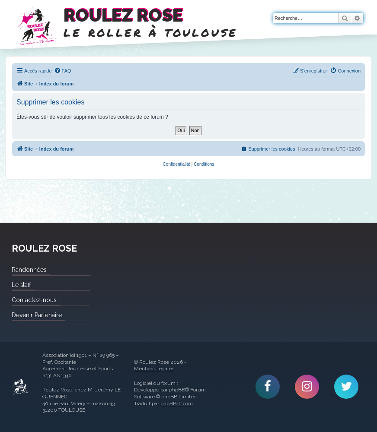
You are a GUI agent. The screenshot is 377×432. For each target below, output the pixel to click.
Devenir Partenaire (37, 315)
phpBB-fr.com (176, 403)
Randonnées (29, 269)
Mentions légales (154, 369)
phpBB (177, 390)
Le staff (21, 284)
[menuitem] (62, 71)
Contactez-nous (34, 299)
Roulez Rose (20, 387)
